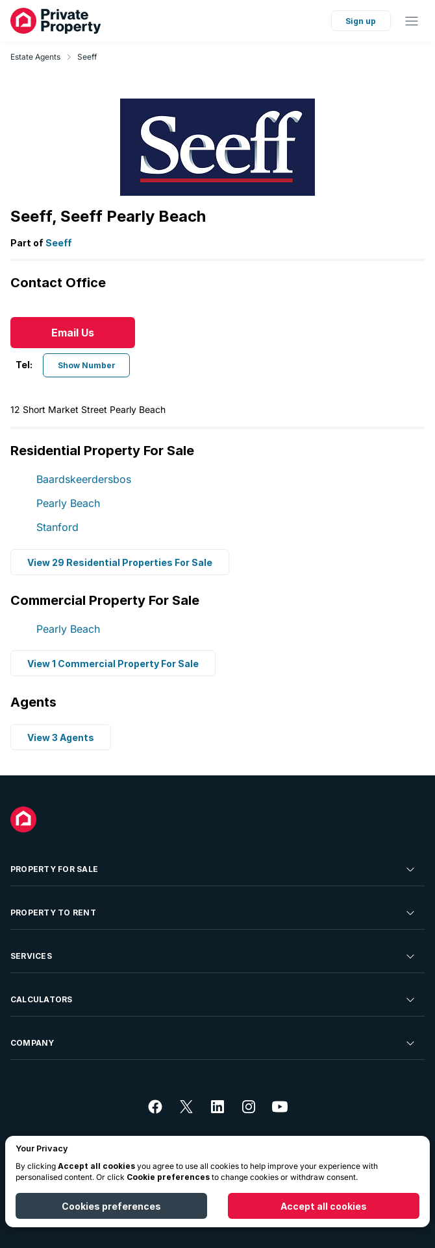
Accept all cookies (323, 1206)
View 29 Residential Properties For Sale (119, 561)
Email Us (72, 332)
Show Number (87, 365)
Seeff (87, 57)
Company (213, 1043)
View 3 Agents (60, 737)
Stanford (57, 527)
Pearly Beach (68, 503)
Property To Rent (213, 912)
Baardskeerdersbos (83, 479)
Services (213, 956)
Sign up (360, 21)
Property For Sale (213, 869)
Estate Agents (35, 57)
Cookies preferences (111, 1206)
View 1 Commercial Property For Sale (113, 663)
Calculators (213, 999)
